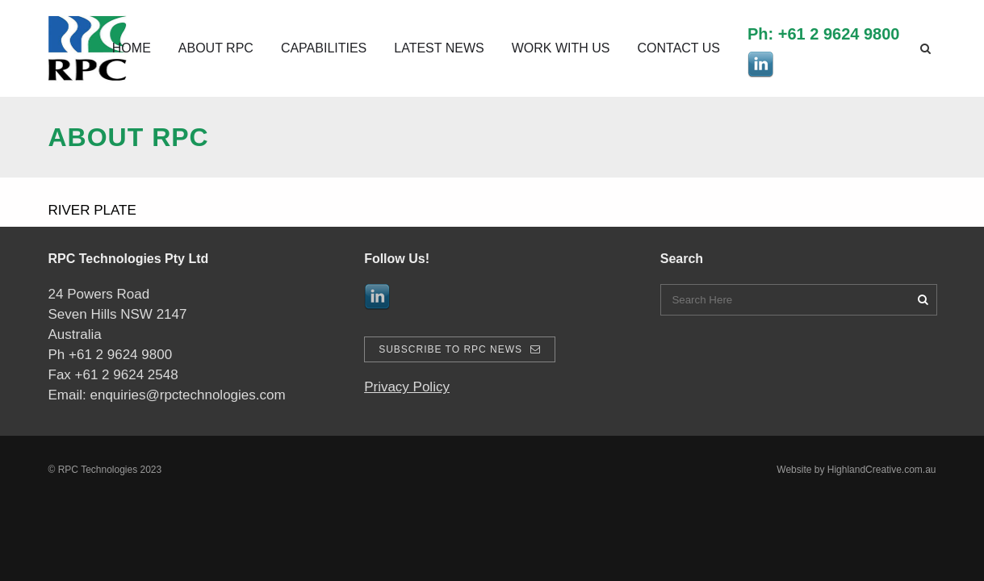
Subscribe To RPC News (460, 349)
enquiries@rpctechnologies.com (187, 395)
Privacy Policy (407, 387)
